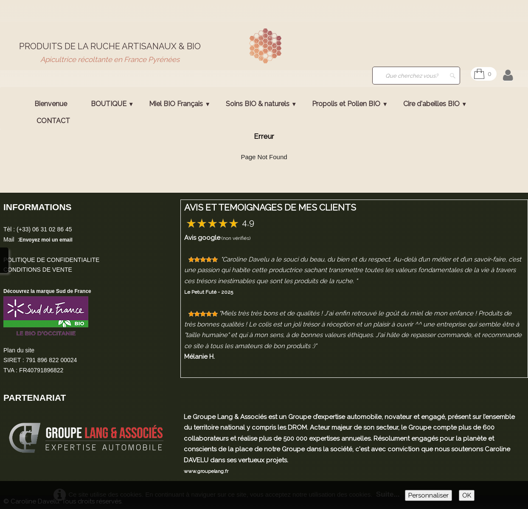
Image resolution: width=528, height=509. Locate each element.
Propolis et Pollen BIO (350, 104)
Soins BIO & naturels (261, 104)
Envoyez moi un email (45, 240)
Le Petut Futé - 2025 (208, 292)
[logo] (110, 52)
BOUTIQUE (112, 104)
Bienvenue (50, 104)
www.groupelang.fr (206, 471)
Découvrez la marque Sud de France (47, 291)
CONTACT (53, 121)
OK (466, 495)
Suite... (388, 494)
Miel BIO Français (179, 104)
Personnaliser (428, 495)
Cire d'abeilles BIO (435, 104)
